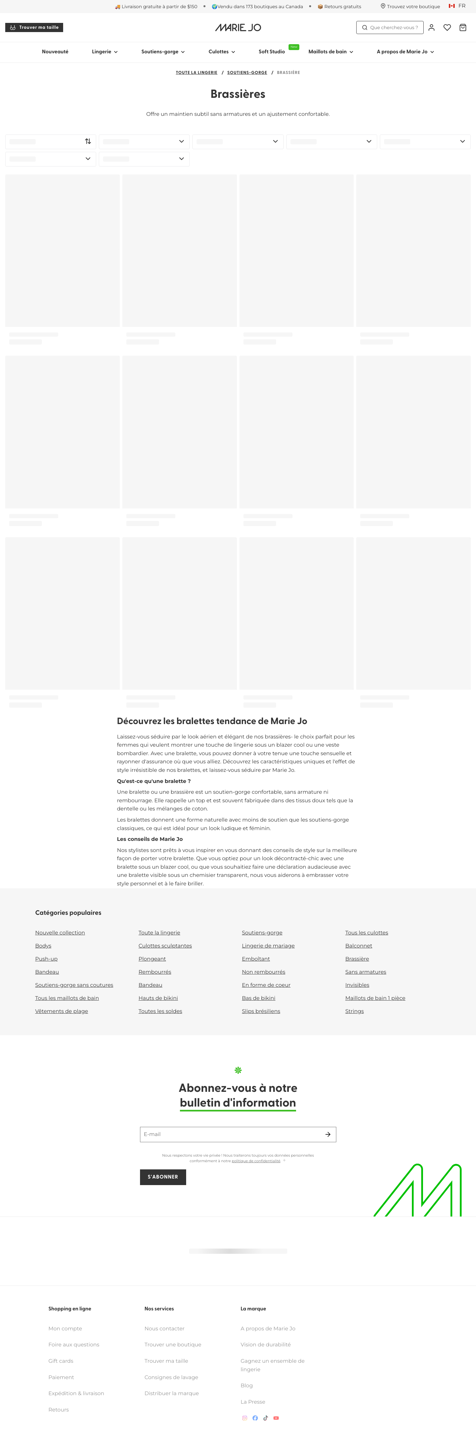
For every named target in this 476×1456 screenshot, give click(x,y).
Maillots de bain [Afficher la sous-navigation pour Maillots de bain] (331, 52)
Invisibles (357, 985)
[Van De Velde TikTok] (266, 1399)
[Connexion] (431, 27)
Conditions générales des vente (46, 1447)
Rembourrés (155, 972)
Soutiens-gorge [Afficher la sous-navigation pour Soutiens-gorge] (163, 52)
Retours (58, 1389)
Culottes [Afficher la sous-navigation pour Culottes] (221, 52)
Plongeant (152, 959)
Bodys (43, 946)
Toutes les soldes (160, 1011)
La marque (253, 1288)
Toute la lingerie (197, 73)
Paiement (61, 1357)
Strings (354, 1011)
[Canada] (459, 6)
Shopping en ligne (69, 1288)
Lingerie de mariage (268, 946)
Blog (247, 1365)
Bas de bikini (258, 998)
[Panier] (463, 27)
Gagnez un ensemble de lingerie (273, 1345)
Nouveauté (55, 52)
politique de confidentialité (256, 1161)
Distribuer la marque (172, 1373)
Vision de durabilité (266, 1324)
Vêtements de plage (61, 1011)
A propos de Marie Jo (268, 1308)
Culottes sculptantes (165, 946)
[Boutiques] (410, 6)
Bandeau (47, 972)
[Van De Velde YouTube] (276, 1399)
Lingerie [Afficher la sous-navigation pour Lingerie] (105, 52)
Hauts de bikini (158, 998)
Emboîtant (256, 959)
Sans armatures (365, 972)
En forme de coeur (266, 985)
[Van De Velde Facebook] (255, 1399)
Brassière (357, 959)
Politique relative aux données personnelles (139, 1447)
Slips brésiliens (261, 1011)
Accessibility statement (315, 1447)
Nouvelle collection (60, 933)
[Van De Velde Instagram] (245, 1399)
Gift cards (60, 1341)
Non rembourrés (264, 972)
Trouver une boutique (173, 1324)
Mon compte (65, 1308)
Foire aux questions (73, 1324)
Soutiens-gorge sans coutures (74, 985)
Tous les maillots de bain (67, 998)
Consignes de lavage (171, 1357)
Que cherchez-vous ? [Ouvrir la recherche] (390, 27)
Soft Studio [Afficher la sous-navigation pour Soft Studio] (278, 49)
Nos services (159, 1288)
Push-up (46, 959)
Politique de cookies (220, 1447)
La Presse (253, 1381)
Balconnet (359, 946)
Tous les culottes (366, 933)
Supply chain (266, 1447)
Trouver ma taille (34, 27)
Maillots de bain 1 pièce (375, 998)
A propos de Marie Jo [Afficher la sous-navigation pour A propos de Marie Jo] (405, 52)
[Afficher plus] (284, 1161)
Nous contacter (165, 1308)
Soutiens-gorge (247, 73)
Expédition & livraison (76, 1373)
